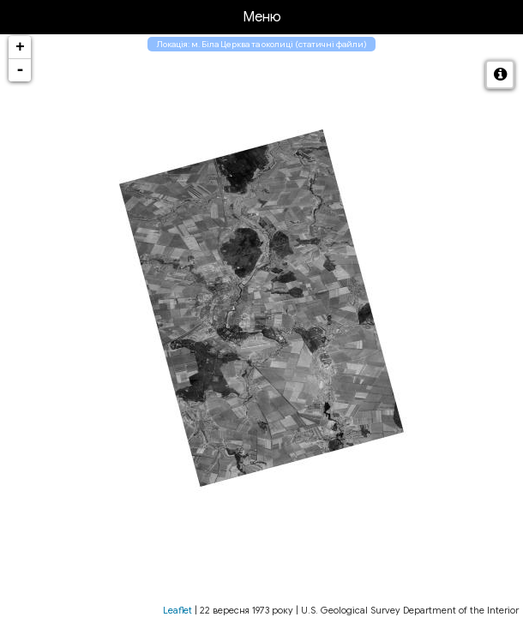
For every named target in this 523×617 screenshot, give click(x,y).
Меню (262, 17)
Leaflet (177, 610)
